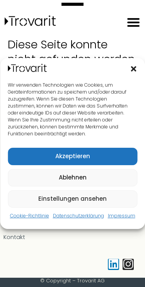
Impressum (121, 215)
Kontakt (14, 237)
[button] (133, 69)
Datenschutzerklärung (78, 215)
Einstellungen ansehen (72, 199)
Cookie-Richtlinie (29, 215)
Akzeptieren (72, 156)
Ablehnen (73, 177)
